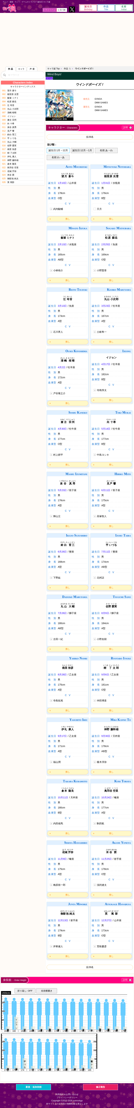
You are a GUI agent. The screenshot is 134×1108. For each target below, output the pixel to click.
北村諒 (100, 577)
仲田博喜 (102, 700)
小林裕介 (58, 270)
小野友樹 (102, 639)
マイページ (50, 10)
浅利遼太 (102, 885)
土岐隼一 (102, 331)
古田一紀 (58, 639)
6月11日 (105, 490)
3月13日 (62, 305)
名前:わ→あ (58, 157)
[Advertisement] (67, 39)
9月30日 (105, 736)
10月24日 (106, 797)
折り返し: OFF (24, 990)
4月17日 (105, 364)
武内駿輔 (58, 209)
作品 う (67, 68)
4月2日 (61, 367)
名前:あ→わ (106, 150)
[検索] (4, 75)
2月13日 (62, 244)
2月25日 (105, 244)
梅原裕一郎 (59, 885)
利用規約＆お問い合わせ (67, 1094)
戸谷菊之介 (59, 393)
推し (67, 219)
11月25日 (106, 858)
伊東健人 (58, 946)
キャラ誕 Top (53, 68)
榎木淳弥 (102, 762)
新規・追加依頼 (34, 1087)
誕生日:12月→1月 (82, 150)
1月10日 (62, 183)
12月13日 (63, 920)
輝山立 (57, 516)
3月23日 (105, 305)
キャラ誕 (9, 8)
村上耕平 (58, 454)
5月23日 (62, 490)
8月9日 (105, 613)
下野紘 (57, 577)
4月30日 (62, 428)
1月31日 (105, 183)
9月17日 (62, 736)
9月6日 (105, 674)
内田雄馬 (58, 823)
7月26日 (62, 613)
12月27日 (106, 920)
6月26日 (62, 551)
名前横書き (46, 990)
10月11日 (63, 797)
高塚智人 (102, 516)
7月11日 (105, 551)
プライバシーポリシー (67, 1097)
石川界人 (58, 331)
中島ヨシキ (103, 454)
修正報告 (100, 1087)
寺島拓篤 (58, 700)
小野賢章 (102, 270)
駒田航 (100, 823)
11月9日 (62, 858)
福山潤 (57, 762)
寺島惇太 (102, 390)
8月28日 (62, 674)
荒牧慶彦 (102, 946)
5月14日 (105, 428)
